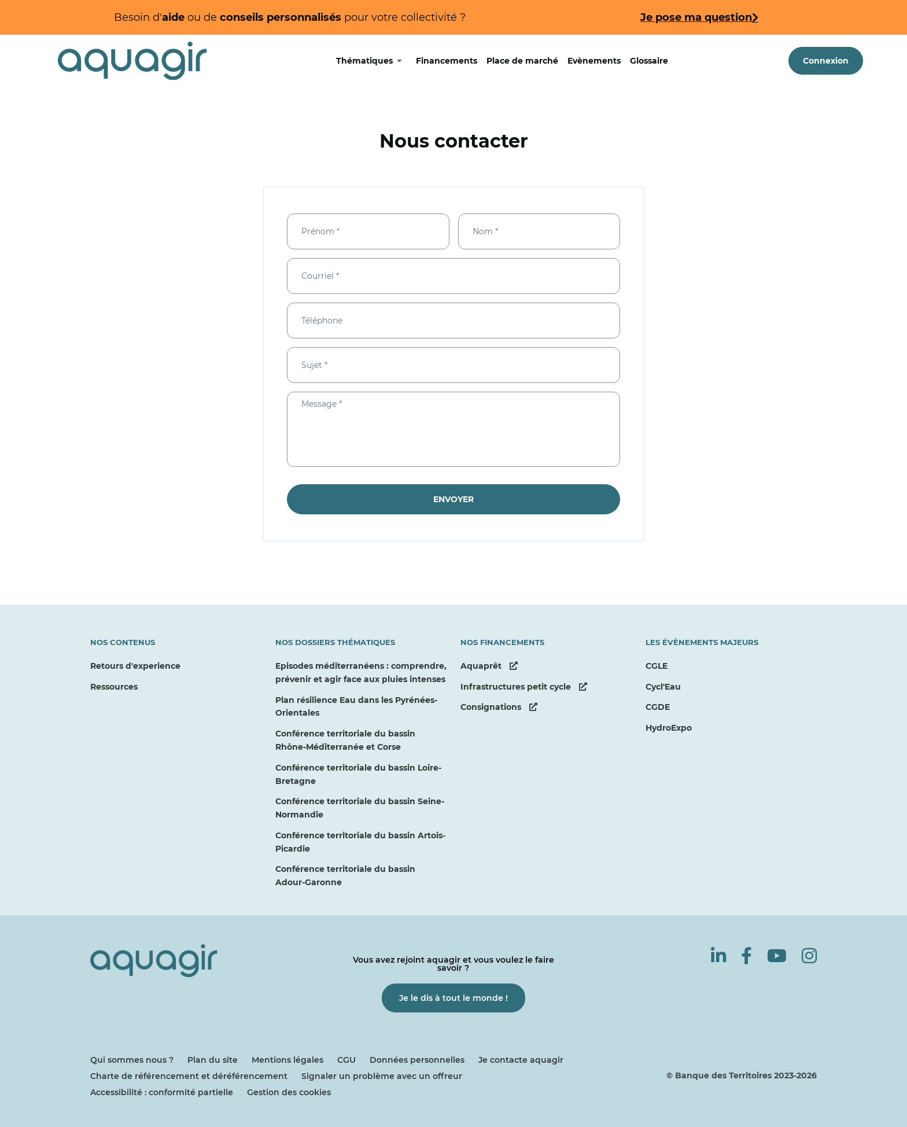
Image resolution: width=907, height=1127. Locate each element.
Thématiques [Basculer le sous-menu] (373, 61)
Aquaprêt (489, 666)
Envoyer (453, 499)
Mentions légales (287, 1060)
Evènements (594, 61)
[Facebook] (746, 956)
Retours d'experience (135, 666)
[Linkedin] (718, 956)
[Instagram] (809, 956)
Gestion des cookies (289, 1092)
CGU (346, 1060)
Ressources (114, 687)
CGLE (657, 666)
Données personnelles (417, 1060)
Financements (446, 61)
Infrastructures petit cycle (523, 687)
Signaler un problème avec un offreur (381, 1076)
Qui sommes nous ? (132, 1060)
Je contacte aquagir (520, 1060)
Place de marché (522, 61)
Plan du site (212, 1060)
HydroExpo (669, 728)
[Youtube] (777, 956)
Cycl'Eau (663, 687)
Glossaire (649, 61)
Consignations (498, 707)
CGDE (658, 707)
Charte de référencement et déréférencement (188, 1076)
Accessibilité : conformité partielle (161, 1092)
